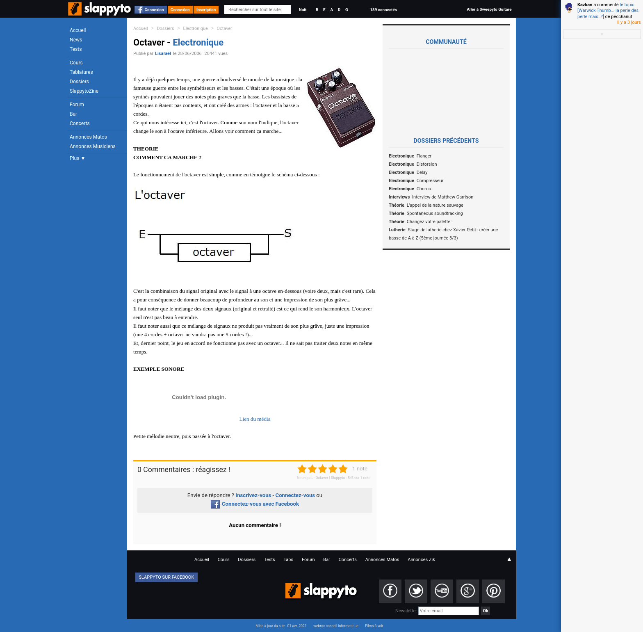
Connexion (154, 9)
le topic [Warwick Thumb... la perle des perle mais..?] (607, 10)
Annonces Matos (88, 137)
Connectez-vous (295, 495)
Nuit (302, 9)
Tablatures (81, 72)
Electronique (195, 28)
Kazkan (584, 4)
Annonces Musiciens (93, 146)
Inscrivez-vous (253, 495)
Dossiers (79, 81)
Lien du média (254, 419)
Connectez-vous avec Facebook (255, 504)
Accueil (78, 30)
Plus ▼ (77, 158)
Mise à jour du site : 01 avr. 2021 (280, 626)
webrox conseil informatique (335, 626)
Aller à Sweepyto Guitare (489, 9)
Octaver (224, 28)
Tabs (288, 559)
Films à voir (374, 626)
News (76, 40)
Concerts (80, 123)
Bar (73, 114)
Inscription (206, 9)
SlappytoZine (84, 91)
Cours (76, 63)
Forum (77, 104)
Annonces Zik (421, 559)
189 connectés (383, 9)
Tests (76, 49)
